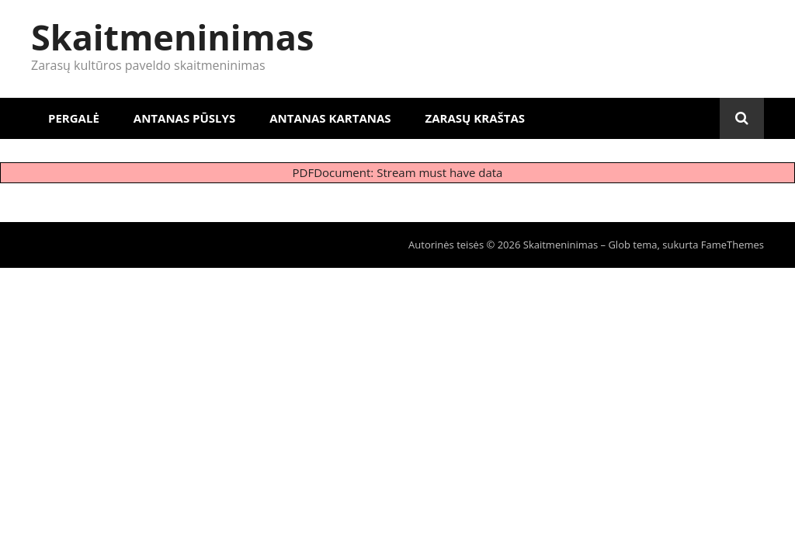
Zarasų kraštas (475, 118)
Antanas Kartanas (330, 118)
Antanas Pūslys (184, 118)
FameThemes (732, 245)
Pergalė (73, 118)
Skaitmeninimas (172, 37)
